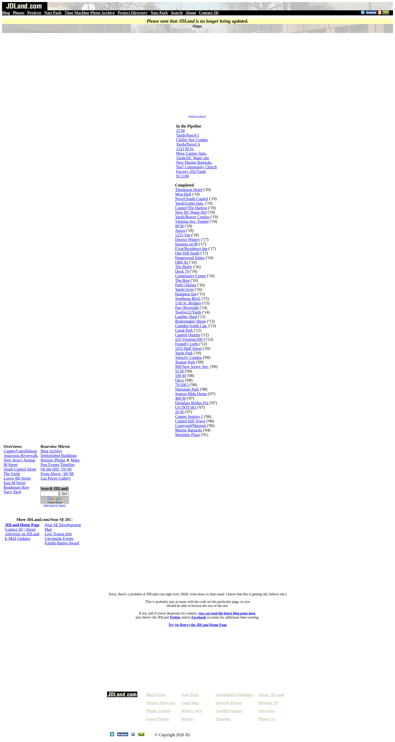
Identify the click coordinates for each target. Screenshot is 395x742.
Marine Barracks (188, 430)
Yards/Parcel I (187, 135)
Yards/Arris (184, 289)
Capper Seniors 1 (189, 416)
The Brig (182, 280)
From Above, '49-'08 (57, 474)
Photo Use (266, 719)
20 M (179, 412)
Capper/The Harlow (191, 208)
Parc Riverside (187, 307)
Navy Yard (12, 492)
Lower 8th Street (17, 478)
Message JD (268, 703)
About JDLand (271, 695)
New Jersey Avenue (19, 460)
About (190, 13)
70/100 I (182, 385)
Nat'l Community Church (196, 167)
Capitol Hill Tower (190, 421)
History (187, 719)
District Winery (187, 239)
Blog (6, 13)
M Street (11, 464)
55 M (179, 371)
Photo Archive (102, 13)
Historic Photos (53, 460)
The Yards (12, 474)
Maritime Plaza (187, 434)
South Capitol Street (20, 469)
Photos (18, 13)
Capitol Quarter (187, 335)
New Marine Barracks (194, 162)
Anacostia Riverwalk (21, 455)
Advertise (266, 711)
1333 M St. (185, 149)
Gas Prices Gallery (56, 478)
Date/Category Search (55, 505)
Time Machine (76, 13)
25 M (180, 131)
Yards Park (184, 353)
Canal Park (184, 330)
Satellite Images (229, 711)
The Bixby (183, 267)
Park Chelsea (185, 285)
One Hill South (187, 253)
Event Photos (157, 719)
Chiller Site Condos (192, 140)
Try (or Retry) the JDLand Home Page (197, 625)
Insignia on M (186, 244)
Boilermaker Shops (190, 321)
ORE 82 (181, 262)
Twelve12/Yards (188, 312)
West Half (183, 194)
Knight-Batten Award (62, 543)
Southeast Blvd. (188, 298)
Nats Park (53, 13)
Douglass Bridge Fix (191, 403)
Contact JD (209, 13)
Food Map (190, 703)
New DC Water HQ (191, 212)
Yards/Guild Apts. (189, 203)
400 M (180, 398)
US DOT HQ (185, 407)
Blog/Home (156, 695)
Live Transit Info (58, 534)
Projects (34, 13)
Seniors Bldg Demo (191, 394)
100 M (180, 376)
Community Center (190, 276)
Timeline (223, 719)
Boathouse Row (16, 487)
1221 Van (182, 235)
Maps (75, 460)
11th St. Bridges (188, 303)
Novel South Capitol (191, 199)
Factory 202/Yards (191, 171)
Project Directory (133, 13)
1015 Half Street (188, 348)
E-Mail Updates (17, 538)
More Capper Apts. (191, 153)
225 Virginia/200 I (190, 339)
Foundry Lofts (186, 344)
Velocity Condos (188, 357)
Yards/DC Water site (192, 158)
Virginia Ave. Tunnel (192, 221)
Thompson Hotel (188, 190)
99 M (179, 226)
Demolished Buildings (59, 455)
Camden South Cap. (191, 326)
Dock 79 (182, 271)
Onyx (179, 380)
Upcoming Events (59, 538)
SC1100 (182, 176)
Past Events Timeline (58, 464)
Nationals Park (187, 389)
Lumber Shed (186, 317)
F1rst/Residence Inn (191, 248)
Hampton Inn (185, 294)
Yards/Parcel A (188, 144)
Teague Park (185, 362)
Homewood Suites (190, 258)
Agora (180, 230)
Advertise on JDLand (197, 116)
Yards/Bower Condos (192, 217)
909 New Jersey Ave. (192, 366)
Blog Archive (51, 451)
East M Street (14, 483)
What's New (191, 711)
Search (177, 13)
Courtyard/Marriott (190, 425)
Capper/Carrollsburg (20, 451)
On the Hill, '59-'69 (56, 469)
